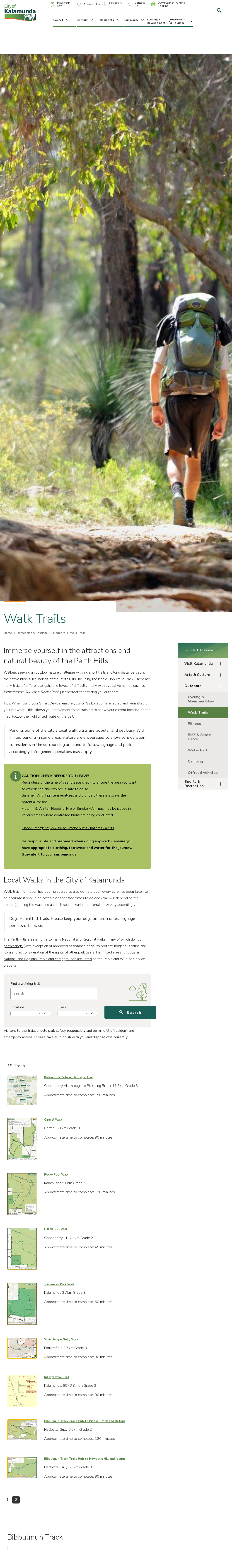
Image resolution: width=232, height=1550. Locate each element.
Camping (195, 761)
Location (17, 1007)
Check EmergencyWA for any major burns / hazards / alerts (68, 828)
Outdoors (58, 633)
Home (8, 633)
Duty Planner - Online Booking (168, 4)
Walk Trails (198, 712)
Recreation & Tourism (181, 21)
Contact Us (136, 4)
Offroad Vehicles (203, 772)
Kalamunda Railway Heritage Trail (68, 1077)
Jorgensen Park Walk (59, 1284)
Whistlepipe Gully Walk (61, 1339)
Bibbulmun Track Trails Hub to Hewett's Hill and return (84, 1459)
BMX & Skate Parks (199, 737)
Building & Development (158, 21)
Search (130, 1012)
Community (134, 20)
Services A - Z (112, 4)
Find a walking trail (25, 983)
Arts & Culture (204, 674)
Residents (110, 20)
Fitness (194, 723)
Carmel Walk (53, 1120)
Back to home (198, 650)
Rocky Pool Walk (56, 1175)
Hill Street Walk (56, 1229)
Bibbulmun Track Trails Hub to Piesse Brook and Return (84, 1421)
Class (62, 1007)
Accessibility (88, 4)
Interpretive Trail (56, 1377)
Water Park (198, 750)
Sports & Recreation (204, 783)
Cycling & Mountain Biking (201, 699)
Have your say (60, 4)
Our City (85, 20)
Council (61, 20)
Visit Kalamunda (204, 663)
